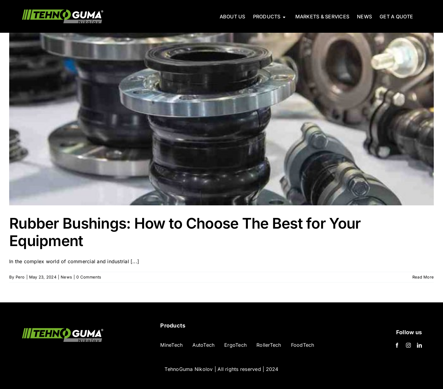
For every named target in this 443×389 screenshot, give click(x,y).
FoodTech (302, 345)
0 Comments (88, 277)
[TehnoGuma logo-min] (62, 330)
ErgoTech (235, 345)
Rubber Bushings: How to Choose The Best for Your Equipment (185, 232)
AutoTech (203, 345)
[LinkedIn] (419, 345)
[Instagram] (408, 345)
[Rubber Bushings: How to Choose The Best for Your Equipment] (221, 119)
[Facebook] (397, 345)
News (66, 277)
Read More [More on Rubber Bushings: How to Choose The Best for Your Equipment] (423, 277)
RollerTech (268, 345)
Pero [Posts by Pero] (20, 277)
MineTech (171, 345)
